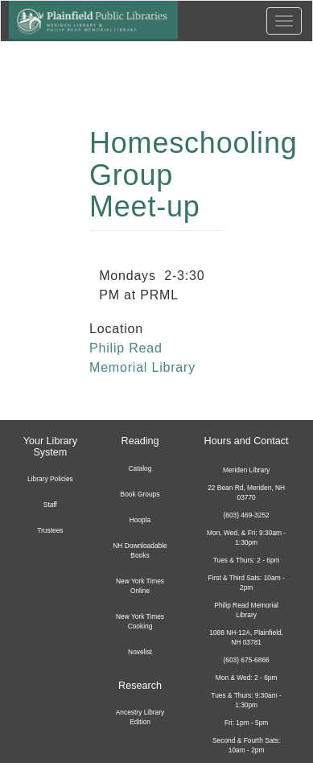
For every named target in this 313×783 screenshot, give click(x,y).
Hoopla (140, 520)
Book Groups (140, 494)
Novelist (140, 652)
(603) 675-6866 (246, 660)
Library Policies (50, 479)
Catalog (140, 468)
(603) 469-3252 (246, 515)
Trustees (50, 530)
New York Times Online (140, 586)
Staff (50, 505)
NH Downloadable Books (140, 550)
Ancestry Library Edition (140, 717)
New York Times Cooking (140, 621)
